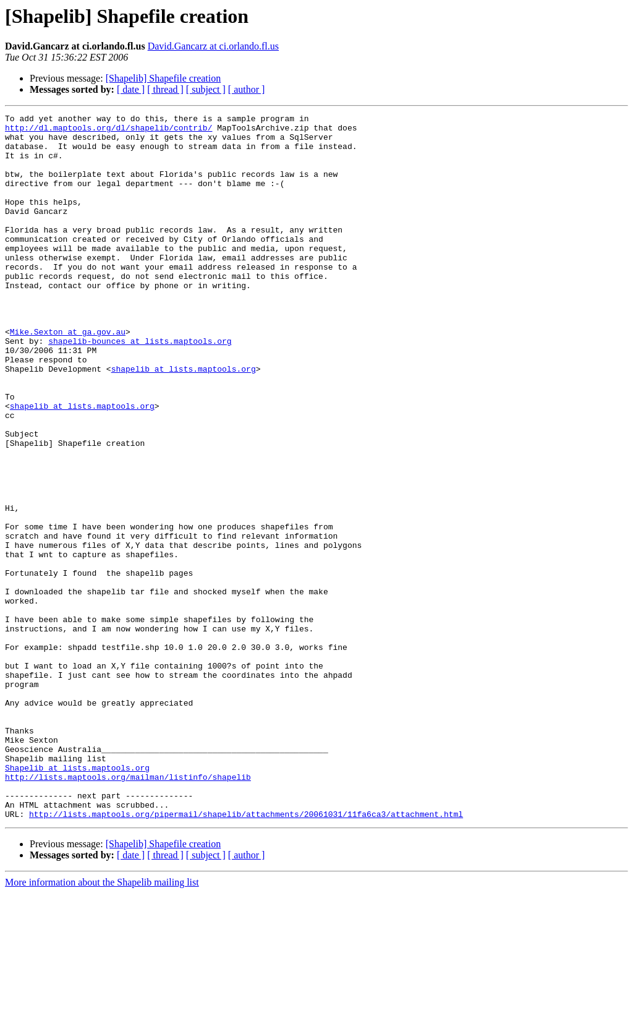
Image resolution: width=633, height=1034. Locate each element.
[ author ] (246, 89)
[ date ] (131, 89)
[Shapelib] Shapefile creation (163, 78)
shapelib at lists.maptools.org (183, 420)
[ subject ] (206, 89)
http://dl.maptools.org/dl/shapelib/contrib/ (108, 131)
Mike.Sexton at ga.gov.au (67, 376)
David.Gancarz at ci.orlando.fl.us (213, 46)
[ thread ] (165, 89)
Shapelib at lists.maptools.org (77, 899)
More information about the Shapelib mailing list (102, 1023)
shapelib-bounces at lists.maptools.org (139, 387)
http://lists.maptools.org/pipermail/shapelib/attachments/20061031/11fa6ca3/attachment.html (246, 954)
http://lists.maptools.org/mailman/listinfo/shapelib (128, 910)
